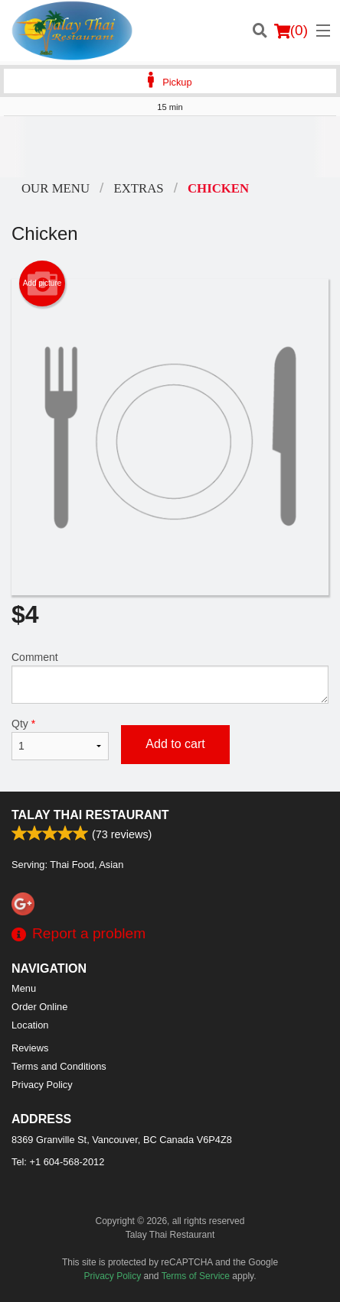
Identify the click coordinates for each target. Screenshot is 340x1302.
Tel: (57, 1162)
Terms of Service (196, 1276)
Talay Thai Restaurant (90, 814)
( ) (291, 30)
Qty (60, 738)
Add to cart (174, 743)
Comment (170, 677)
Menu (23, 988)
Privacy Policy (42, 1084)
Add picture (42, 283)
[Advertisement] (170, 147)
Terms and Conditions (58, 1066)
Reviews (29, 1048)
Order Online (39, 1006)
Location (29, 1025)
